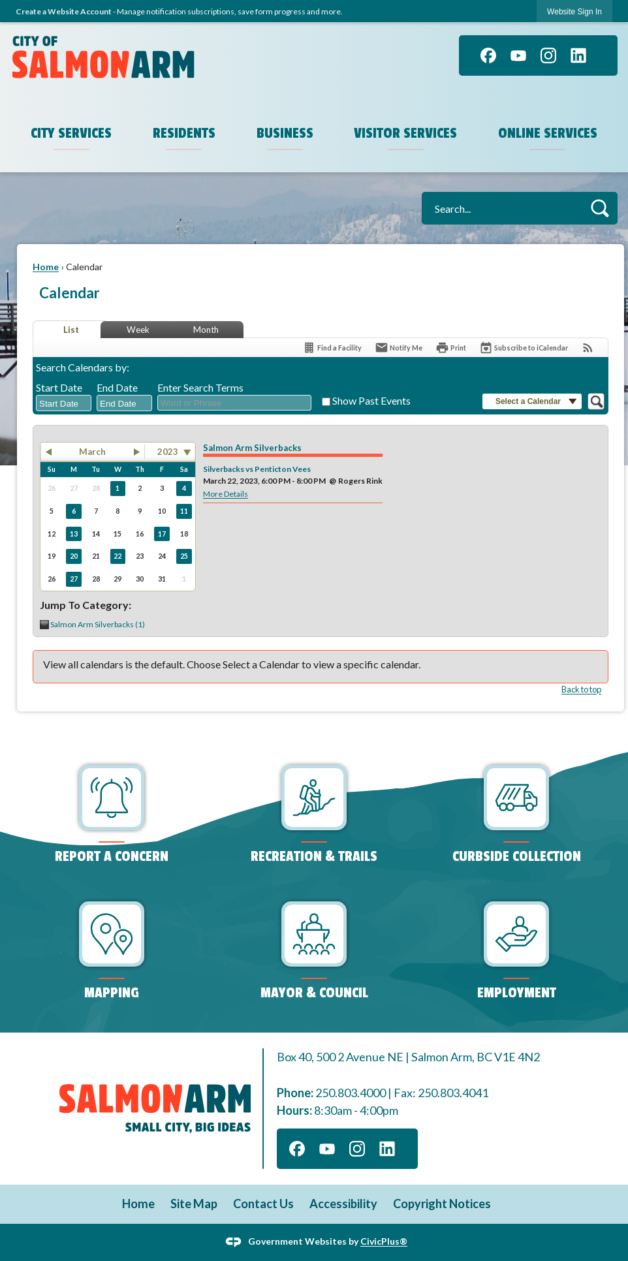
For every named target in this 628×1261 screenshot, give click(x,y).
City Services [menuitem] (71, 133)
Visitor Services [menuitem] (405, 133)
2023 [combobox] (167, 451)
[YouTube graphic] (518, 55)
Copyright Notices (442, 1203)
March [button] (92, 451)
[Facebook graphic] (488, 55)
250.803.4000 (350, 1092)
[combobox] (64, 403)
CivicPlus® (383, 1241)
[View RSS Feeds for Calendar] (588, 347)
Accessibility (343, 1203)
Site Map (193, 1203)
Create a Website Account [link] (64, 11)
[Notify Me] (398, 347)
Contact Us (263, 1203)
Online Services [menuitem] (547, 133)
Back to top (581, 689)
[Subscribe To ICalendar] (523, 347)
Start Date (59, 387)
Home (46, 266)
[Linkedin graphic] (578, 55)
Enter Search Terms (200, 387)
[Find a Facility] (332, 347)
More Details (225, 494)
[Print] (450, 347)
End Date (117, 387)
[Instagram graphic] (548, 55)
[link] (574, 11)
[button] (600, 208)
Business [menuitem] (285, 133)
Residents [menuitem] (184, 133)
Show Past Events (371, 400)
